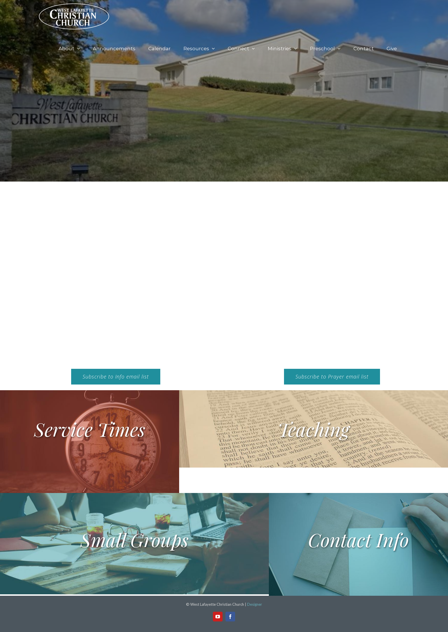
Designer (254, 604)
